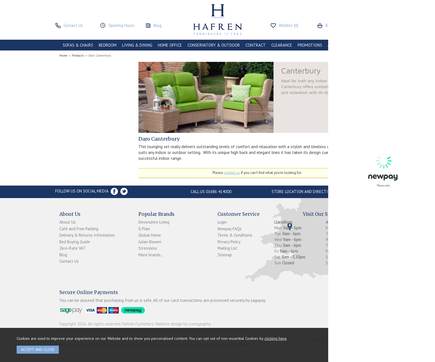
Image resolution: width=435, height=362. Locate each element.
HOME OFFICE (170, 45)
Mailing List (227, 248)
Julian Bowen (149, 241)
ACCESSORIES (340, 45)
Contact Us (69, 261)
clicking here (275, 338)
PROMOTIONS (310, 45)
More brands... (151, 254)
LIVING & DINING (137, 45)
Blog (63, 254)
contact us (232, 172)
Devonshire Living (153, 222)
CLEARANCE (281, 45)
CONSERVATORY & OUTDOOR (214, 45)
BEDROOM (108, 45)
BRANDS (365, 45)
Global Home (149, 235)
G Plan (144, 228)
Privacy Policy (229, 241)
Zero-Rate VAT (72, 248)
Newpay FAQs (230, 228)
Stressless (147, 248)
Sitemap (225, 254)
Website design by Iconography (182, 323)
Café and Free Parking (78, 228)
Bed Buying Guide (74, 241)
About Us (67, 222)
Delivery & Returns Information (87, 235)
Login (222, 222)
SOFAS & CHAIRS (78, 45)
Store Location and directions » (305, 191)
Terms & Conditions (235, 235)
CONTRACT (256, 45)
